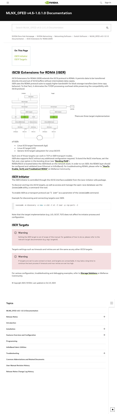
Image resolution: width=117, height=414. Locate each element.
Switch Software (80, 36)
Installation (10, 328)
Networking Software (62, 36)
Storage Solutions (89, 272)
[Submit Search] (106, 27)
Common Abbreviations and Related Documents (25, 359)
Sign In (108, 2)
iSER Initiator (20, 56)
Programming (11, 341)
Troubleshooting (12, 353)
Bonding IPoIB (61, 161)
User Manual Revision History (18, 365)
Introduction (11, 322)
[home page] (51, 2)
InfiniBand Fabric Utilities (16, 347)
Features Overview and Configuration (21, 334)
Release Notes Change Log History (20, 371)
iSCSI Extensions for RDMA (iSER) (40, 39)
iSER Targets (20, 59)
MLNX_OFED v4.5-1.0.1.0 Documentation (22, 310)
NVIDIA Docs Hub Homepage (23, 36)
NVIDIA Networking (44, 36)
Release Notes (12, 316)
